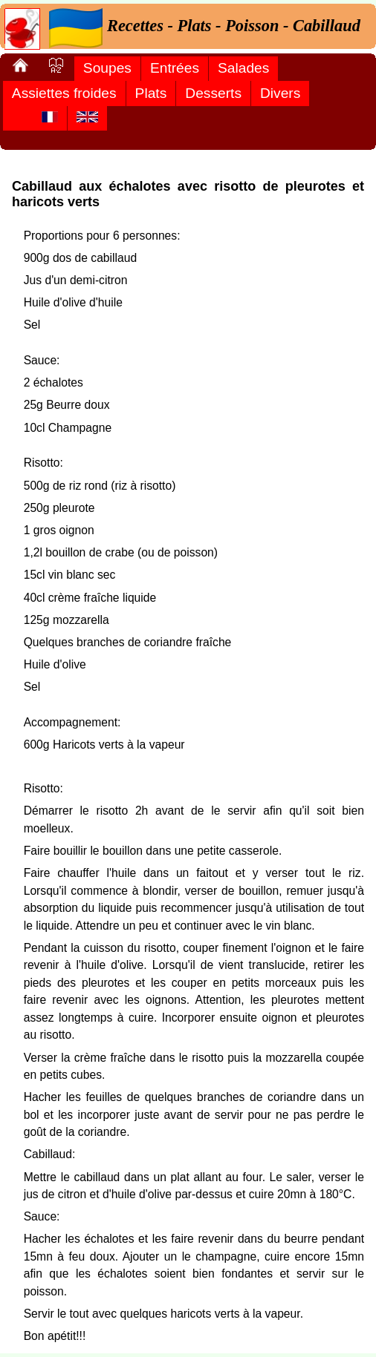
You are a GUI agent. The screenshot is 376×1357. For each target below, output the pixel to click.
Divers (280, 93)
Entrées (174, 68)
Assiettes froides (64, 93)
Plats (151, 93)
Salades (243, 68)
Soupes (107, 68)
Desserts (213, 93)
